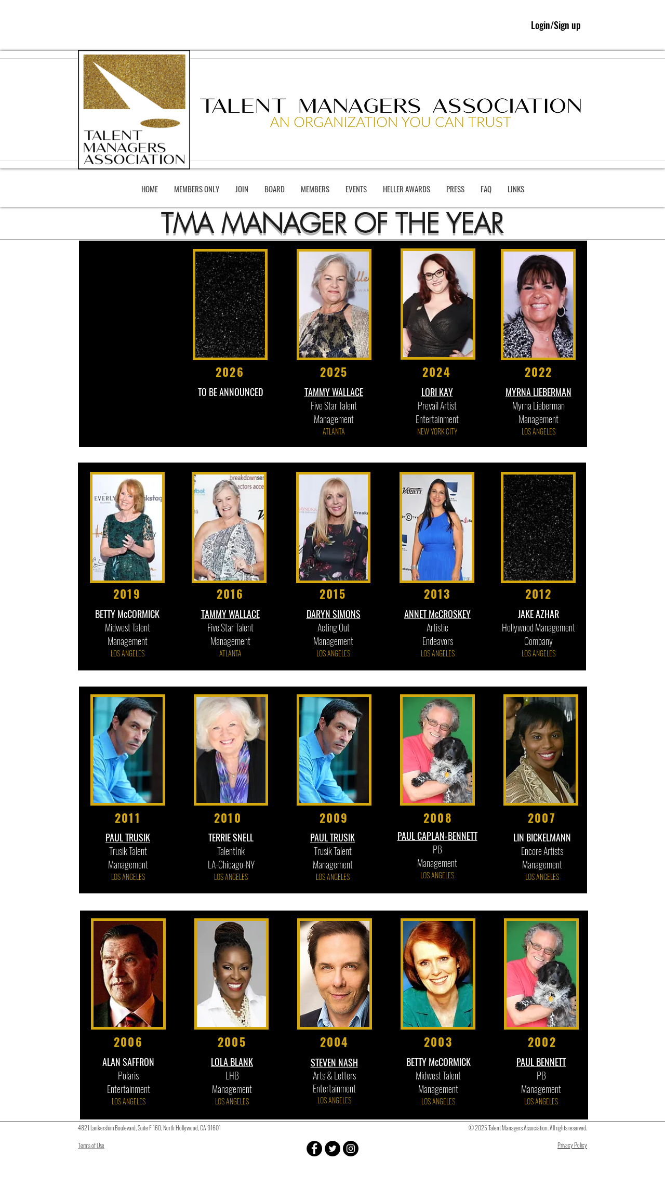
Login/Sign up (556, 25)
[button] (196, 189)
